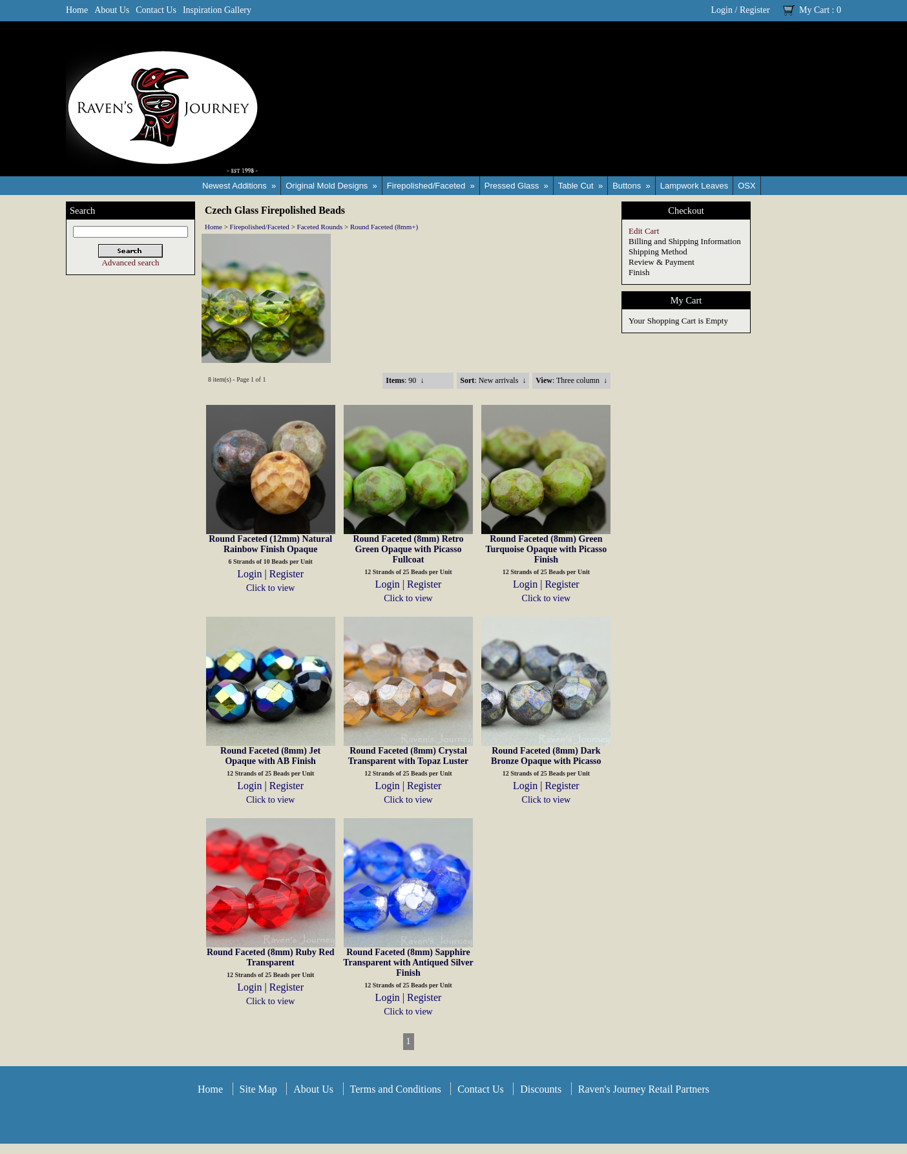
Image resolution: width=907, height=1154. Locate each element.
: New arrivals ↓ (493, 380)
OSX (746, 186)
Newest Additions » (239, 186)
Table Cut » (580, 186)
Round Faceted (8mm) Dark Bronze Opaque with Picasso (546, 756)
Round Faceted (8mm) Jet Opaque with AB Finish (270, 756)
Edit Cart (644, 231)
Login (722, 10)
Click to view (270, 588)
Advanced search (130, 262)
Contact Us (156, 10)
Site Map (258, 1089)
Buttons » (631, 186)
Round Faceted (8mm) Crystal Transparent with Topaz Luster (408, 756)
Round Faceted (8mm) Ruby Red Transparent (271, 957)
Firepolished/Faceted (259, 227)
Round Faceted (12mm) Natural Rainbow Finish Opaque (270, 544)
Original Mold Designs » (331, 186)
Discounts (540, 1089)
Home (77, 10)
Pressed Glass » (516, 186)
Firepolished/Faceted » (431, 186)
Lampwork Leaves (694, 186)
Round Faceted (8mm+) (384, 227)
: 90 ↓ (405, 380)
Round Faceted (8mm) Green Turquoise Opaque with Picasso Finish (546, 549)
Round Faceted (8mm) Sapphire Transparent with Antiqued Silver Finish (408, 962)
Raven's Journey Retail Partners (643, 1089)
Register (755, 10)
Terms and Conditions (395, 1089)
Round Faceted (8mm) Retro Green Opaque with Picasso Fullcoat (408, 549)
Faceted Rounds (320, 227)
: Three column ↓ (571, 380)
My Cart (814, 10)
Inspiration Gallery (217, 10)
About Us (111, 10)
